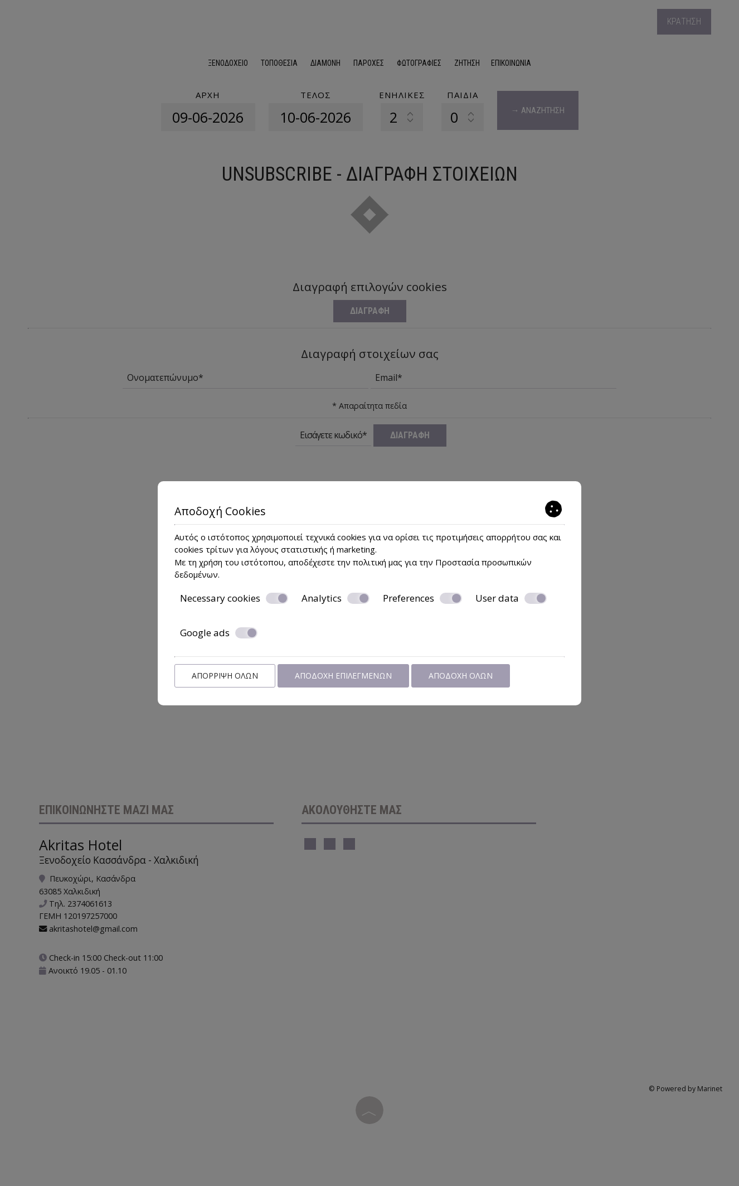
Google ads (218, 633)
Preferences (422, 598)
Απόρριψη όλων (225, 675)
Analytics (336, 598)
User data (511, 598)
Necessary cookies (234, 598)
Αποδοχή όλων (461, 675)
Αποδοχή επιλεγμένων (343, 675)
